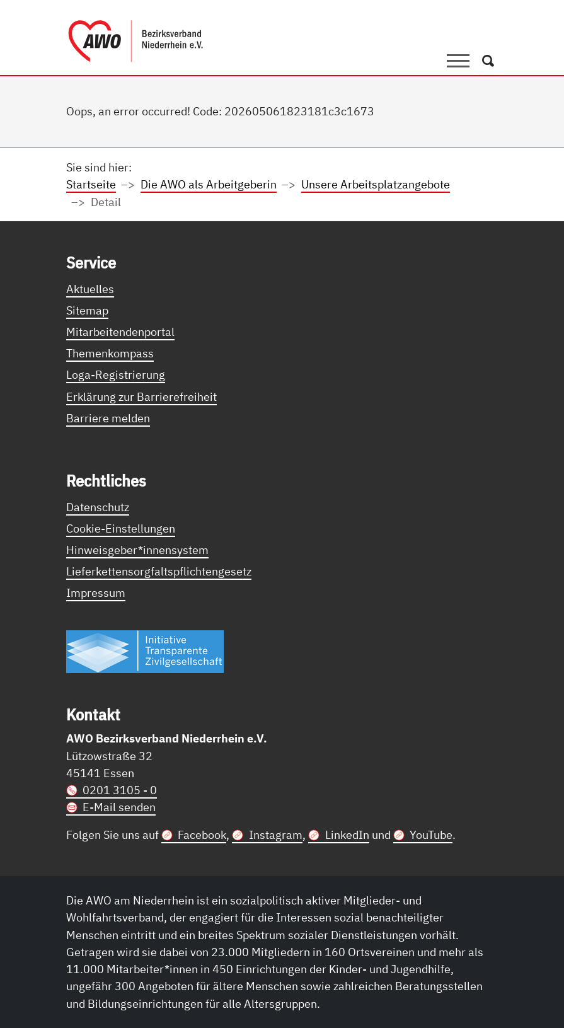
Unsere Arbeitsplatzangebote (375, 184)
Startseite (91, 184)
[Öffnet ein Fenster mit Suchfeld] (488, 61)
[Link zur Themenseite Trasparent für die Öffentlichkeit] (145, 651)
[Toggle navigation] (458, 61)
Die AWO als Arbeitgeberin (209, 184)
